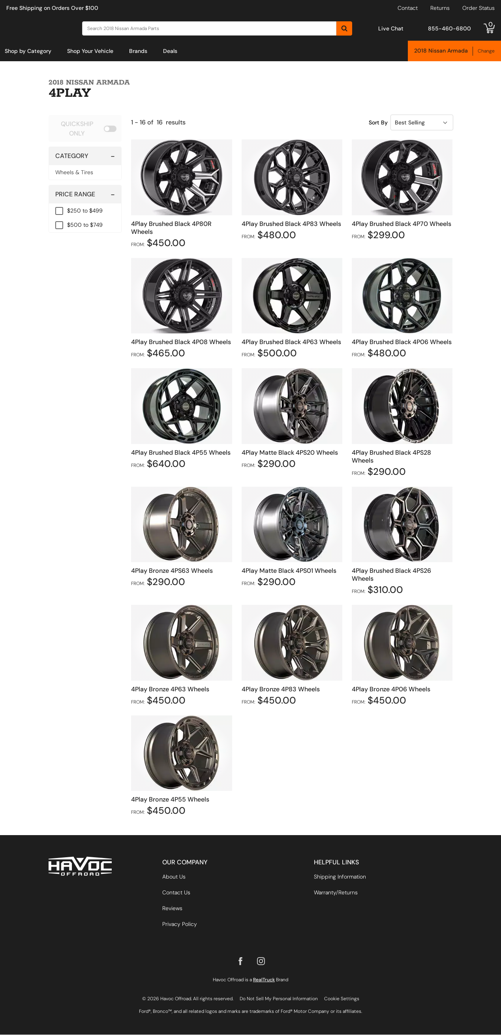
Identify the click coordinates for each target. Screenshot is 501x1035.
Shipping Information (340, 877)
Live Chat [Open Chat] (390, 28)
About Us (174, 877)
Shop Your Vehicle (90, 51)
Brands (138, 51)
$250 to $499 (85, 210)
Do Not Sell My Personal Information (279, 999)
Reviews (172, 908)
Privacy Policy (179, 924)
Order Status (478, 7)
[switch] (85, 128)
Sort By (378, 122)
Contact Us (176, 892)
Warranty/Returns (336, 892)
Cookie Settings (341, 999)
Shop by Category (28, 51)
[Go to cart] (489, 28)
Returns (440, 7)
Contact (408, 7)
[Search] (209, 28)
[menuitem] (28, 51)
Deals (170, 51)
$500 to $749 (85, 224)
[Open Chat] (370, 28)
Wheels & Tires (74, 172)
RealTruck (264, 980)
